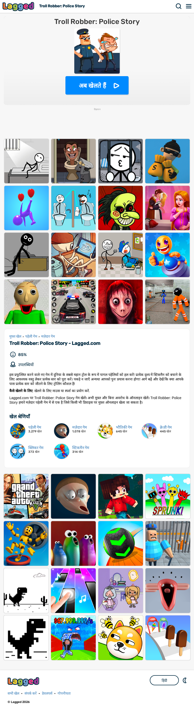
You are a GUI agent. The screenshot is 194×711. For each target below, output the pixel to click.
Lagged (19, 6)
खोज (179, 6)
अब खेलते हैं (92, 85)
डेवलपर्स (47, 693)
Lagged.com (24, 681)
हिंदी (164, 680)
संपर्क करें (31, 693)
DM (185, 680)
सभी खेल (13, 693)
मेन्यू (189, 6)
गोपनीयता (64, 693)
